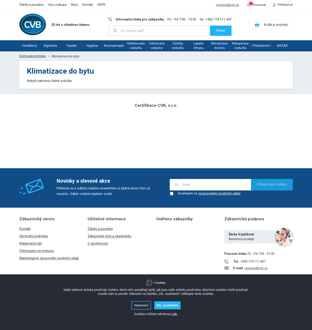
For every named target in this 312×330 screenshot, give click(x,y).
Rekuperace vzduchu (240, 46)
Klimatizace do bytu (219, 46)
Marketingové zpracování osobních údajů (49, 258)
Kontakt (87, 4)
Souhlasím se (205, 194)
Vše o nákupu (57, 4)
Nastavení (141, 305)
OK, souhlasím (167, 305)
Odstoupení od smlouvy (36, 251)
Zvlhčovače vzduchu (157, 46)
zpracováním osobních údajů (219, 193)
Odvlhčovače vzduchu (136, 46)
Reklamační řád (30, 243)
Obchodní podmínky (33, 236)
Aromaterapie (114, 45)
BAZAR (282, 45)
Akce (74, 4)
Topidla (71, 45)
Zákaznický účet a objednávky (109, 236)
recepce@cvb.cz (227, 4)
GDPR (101, 4)
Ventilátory (29, 45)
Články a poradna (31, 4)
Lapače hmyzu (198, 46)
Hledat (220, 30)
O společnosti (98, 243)
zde (174, 314)
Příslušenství (261, 45)
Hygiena (92, 45)
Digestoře (50, 45)
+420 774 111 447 (218, 19)
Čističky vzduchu (178, 46)
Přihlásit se (285, 4)
